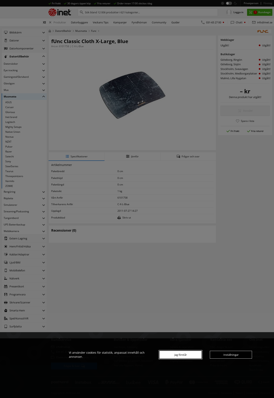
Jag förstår (180, 355)
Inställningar (231, 355)
